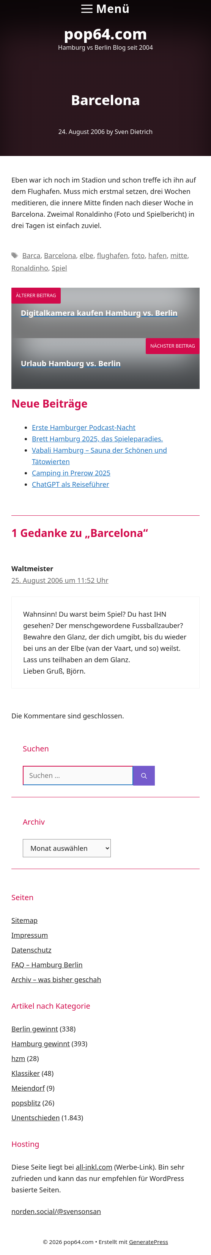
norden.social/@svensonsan (56, 1211)
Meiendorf (28, 1088)
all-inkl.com (94, 1167)
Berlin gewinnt (34, 1028)
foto (138, 255)
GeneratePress (148, 1242)
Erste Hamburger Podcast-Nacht (83, 427)
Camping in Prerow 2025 (71, 472)
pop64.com (105, 33)
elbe (86, 255)
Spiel (59, 267)
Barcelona (60, 255)
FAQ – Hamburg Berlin (47, 964)
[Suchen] (144, 776)
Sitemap (24, 920)
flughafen (112, 255)
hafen (157, 255)
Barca (31, 255)
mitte (178, 255)
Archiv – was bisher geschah (56, 979)
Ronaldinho (29, 267)
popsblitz (26, 1102)
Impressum (29, 935)
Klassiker (25, 1073)
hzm (18, 1058)
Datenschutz (31, 949)
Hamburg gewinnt (40, 1043)
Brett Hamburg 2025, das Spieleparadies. (97, 438)
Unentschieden (35, 1117)
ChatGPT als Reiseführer (70, 484)
